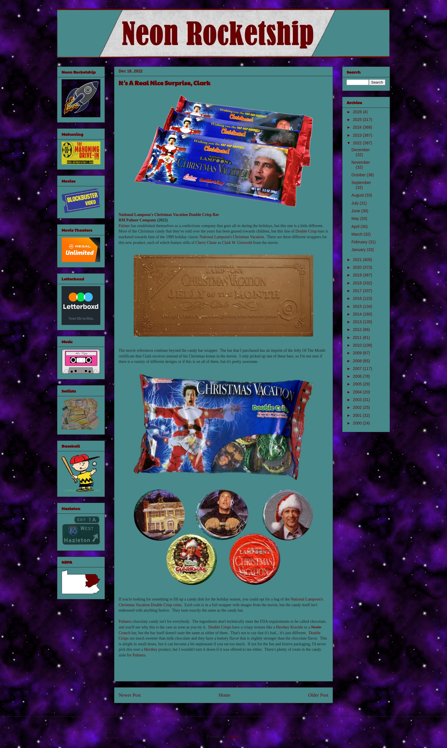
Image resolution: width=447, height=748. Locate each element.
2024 (358, 127)
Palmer (124, 226)
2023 (358, 135)
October (359, 175)
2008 (358, 361)
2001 (358, 415)
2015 (358, 306)
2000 (358, 423)
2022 (358, 143)
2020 (358, 267)
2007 (358, 368)
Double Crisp (306, 231)
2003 (358, 399)
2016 (358, 298)
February (360, 242)
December (360, 149)
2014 (358, 314)
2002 (358, 407)
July (355, 203)
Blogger (233, 736)
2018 (358, 283)
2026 (358, 112)
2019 (358, 275)
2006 (358, 376)
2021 (358, 259)
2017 (358, 290)
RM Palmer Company (137, 220)
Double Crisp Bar (204, 215)
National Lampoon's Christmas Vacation (153, 215)
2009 (358, 353)
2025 (358, 119)
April (356, 226)
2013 (358, 322)
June (356, 211)
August (358, 195)
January (359, 249)
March (357, 234)
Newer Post (130, 695)
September (361, 182)
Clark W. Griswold (237, 242)
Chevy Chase (206, 242)
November (360, 162)
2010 (358, 345)
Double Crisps (219, 627)
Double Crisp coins (166, 605)
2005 (358, 384)
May (355, 218)
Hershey (150, 649)
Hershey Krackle (289, 627)
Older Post (318, 695)
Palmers (125, 621)
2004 (358, 392)
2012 (358, 329)
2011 (358, 337)
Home (224, 695)
